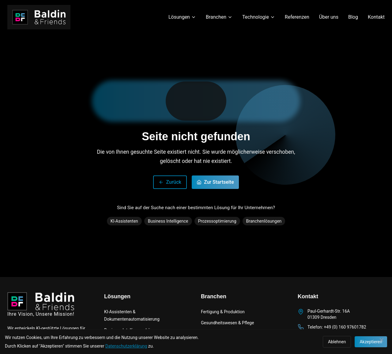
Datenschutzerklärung (126, 346)
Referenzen (297, 17)
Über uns (328, 17)
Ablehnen (337, 341)
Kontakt (376, 17)
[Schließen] (382, 340)
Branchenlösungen (264, 221)
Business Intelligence (168, 221)
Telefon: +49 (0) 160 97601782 (336, 327)
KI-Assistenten (124, 221)
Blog (353, 17)
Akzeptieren (371, 341)
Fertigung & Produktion (223, 311)
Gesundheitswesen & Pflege (227, 322)
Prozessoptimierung (217, 221)
